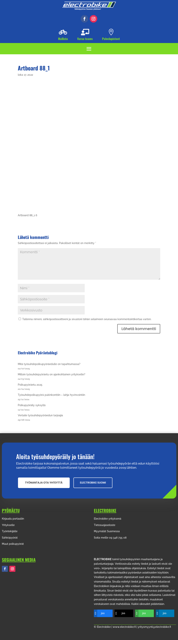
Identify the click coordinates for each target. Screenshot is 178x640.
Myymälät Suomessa (107, 531)
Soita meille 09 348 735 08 (110, 537)
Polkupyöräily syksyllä (32, 405)
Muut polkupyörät (13, 543)
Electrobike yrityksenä (107, 518)
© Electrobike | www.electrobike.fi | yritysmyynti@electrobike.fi (132, 626)
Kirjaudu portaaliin (13, 518)
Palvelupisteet (111, 38)
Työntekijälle (9, 531)
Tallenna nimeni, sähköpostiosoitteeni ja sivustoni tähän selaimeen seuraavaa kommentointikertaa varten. (86, 319)
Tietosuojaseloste (104, 525)
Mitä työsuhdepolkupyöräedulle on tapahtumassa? (49, 364)
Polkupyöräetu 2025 (30, 384)
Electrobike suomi (93, 482)
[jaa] (100, 613)
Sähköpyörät (10, 537)
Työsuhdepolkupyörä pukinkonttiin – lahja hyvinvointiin (51, 394)
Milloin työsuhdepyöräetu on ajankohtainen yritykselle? (51, 374)
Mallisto (63, 38)
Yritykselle (8, 525)
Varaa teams (85, 38)
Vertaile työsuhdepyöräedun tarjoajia (40, 415)
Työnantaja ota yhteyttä (44, 482)
